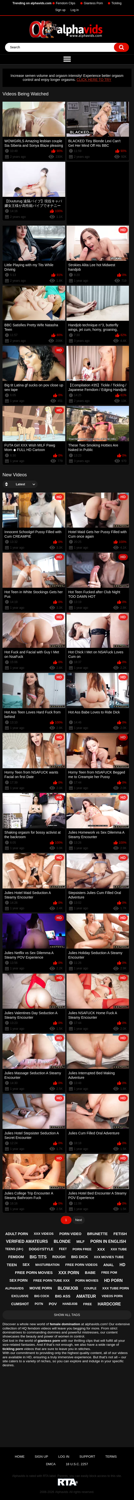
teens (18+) (14, 1249)
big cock (41, 1296)
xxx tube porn (115, 1288)
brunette (97, 1234)
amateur (86, 1296)
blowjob (68, 1288)
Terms (111, 1456)
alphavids (14, 1288)
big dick (79, 1257)
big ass (62, 1296)
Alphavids (61, 1492)
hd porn (113, 1280)
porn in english (108, 1241)
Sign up (60, 10)
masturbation (47, 1265)
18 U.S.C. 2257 (77, 1464)
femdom (16, 1257)
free (87, 1304)
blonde (62, 1241)
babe (90, 1272)
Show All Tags (67, 1315)
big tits (38, 1257)
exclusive (19, 1296)
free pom (109, 1272)
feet (63, 1249)
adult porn (16, 1234)
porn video (70, 1234)
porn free (82, 1249)
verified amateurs (27, 1241)
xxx (101, 1249)
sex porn (18, 1280)
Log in (75, 10)
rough (58, 1257)
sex (26, 1265)
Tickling (116, 3)
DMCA (50, 1464)
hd (122, 1265)
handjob (69, 1304)
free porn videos (81, 1265)
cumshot (20, 1304)
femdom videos (39, 1328)
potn (39, 1304)
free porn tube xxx (51, 1280)
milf (80, 1242)
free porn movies (34, 1272)
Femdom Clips (65, 3)
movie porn (40, 1288)
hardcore (109, 1304)
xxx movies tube (109, 1257)
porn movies (86, 1280)
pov (53, 1304)
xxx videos (44, 1234)
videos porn (112, 1296)
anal (108, 1265)
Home (20, 1456)
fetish (120, 1234)
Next (78, 1220)
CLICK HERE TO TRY (94, 80)
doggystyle (41, 1249)
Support (87, 1456)
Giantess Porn (93, 3)
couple (90, 1288)
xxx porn (68, 1273)
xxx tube (119, 1249)
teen (12, 1265)
